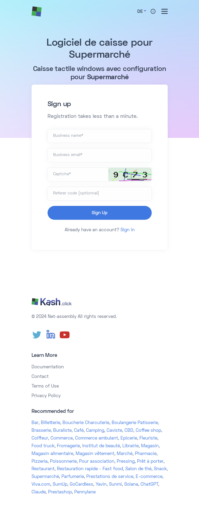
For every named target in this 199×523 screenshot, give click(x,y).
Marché (124, 454)
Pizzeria (40, 462)
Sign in (127, 230)
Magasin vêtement (95, 454)
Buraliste (62, 431)
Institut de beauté (101, 446)
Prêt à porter (150, 462)
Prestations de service (109, 477)
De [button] (140, 12)
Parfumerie (72, 477)
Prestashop (60, 492)
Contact (40, 377)
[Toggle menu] (164, 11)
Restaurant (43, 469)
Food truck (43, 446)
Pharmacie (146, 454)
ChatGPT (149, 484)
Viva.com (41, 484)
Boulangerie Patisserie (135, 423)
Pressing (126, 462)
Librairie (130, 446)
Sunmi (115, 484)
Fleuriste (148, 438)
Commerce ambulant (96, 438)
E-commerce (149, 477)
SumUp (60, 484)
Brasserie (41, 431)
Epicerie (128, 438)
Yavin (101, 484)
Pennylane (85, 492)
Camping (95, 431)
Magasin (150, 446)
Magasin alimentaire (52, 454)
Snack (160, 469)
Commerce (61, 438)
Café (79, 431)
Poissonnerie (63, 462)
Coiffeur (40, 438)
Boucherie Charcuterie (86, 423)
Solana (131, 484)
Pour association (96, 462)
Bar (35, 423)
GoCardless (81, 484)
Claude (39, 492)
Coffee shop (148, 431)
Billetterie (50, 423)
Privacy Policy (46, 396)
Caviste (114, 431)
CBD (128, 431)
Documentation (48, 367)
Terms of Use (45, 386)
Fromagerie (68, 446)
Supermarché (45, 477)
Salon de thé (138, 469)
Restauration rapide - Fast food (90, 469)
